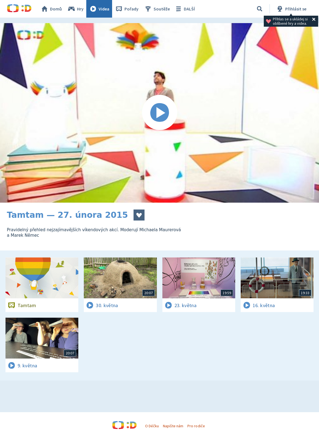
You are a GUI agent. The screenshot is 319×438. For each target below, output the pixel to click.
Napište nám (173, 425)
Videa (99, 9)
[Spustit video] (159, 113)
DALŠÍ (184, 9)
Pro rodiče (196, 425)
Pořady (126, 9)
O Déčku (152, 425)
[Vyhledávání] (260, 9)
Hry (75, 9)
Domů (51, 9)
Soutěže (157, 9)
